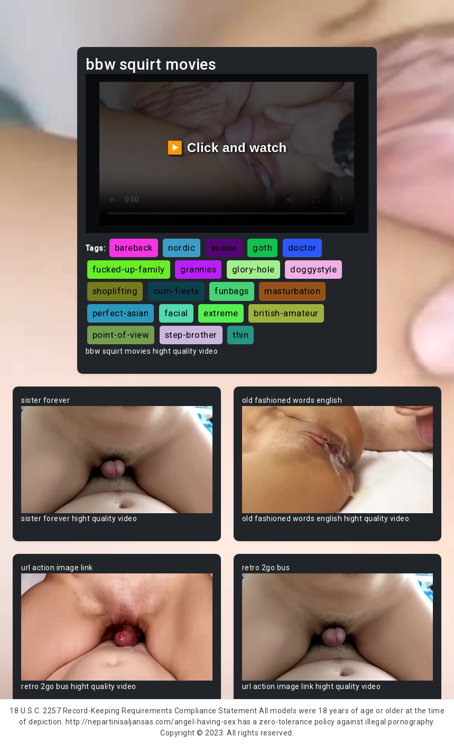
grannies (198, 269)
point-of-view (121, 334)
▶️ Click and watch (227, 147)
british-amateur (286, 313)
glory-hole (253, 269)
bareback (134, 247)
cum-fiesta (176, 291)
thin (240, 334)
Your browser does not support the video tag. (116, 459)
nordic (181, 247)
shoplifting (115, 291)
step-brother (191, 334)
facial (176, 313)
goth (262, 247)
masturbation (292, 291)
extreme (220, 313)
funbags (232, 291)
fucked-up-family (128, 269)
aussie (224, 247)
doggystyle (313, 269)
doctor (302, 247)
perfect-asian (120, 313)
